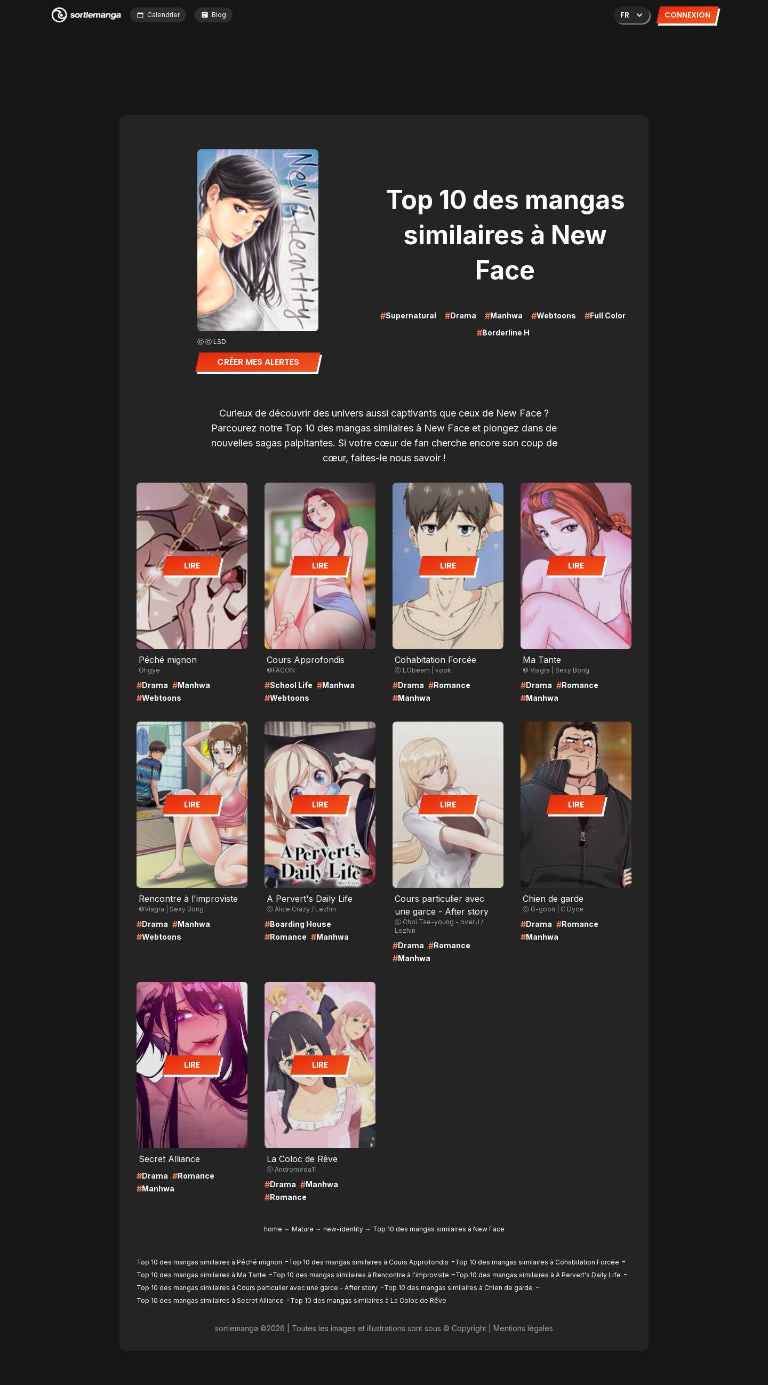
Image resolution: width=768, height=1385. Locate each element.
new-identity (343, 1229)
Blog (213, 15)
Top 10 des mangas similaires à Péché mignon (209, 1262)
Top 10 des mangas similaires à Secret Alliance (210, 1300)
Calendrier (158, 15)
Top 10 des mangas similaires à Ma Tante (201, 1275)
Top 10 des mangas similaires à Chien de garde (458, 1288)
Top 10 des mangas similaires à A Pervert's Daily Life (538, 1275)
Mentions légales (523, 1328)
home (273, 1229)
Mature (303, 1229)
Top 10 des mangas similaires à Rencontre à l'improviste (361, 1275)
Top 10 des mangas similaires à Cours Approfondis (369, 1262)
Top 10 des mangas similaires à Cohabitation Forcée (537, 1262)
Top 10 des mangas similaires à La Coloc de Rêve (368, 1300)
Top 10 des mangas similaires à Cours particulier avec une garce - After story (257, 1288)
